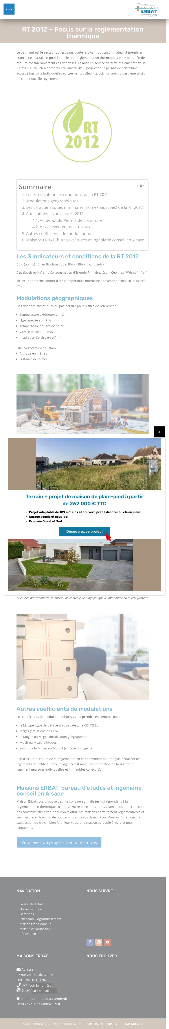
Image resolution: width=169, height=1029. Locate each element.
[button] (9, 9)
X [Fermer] (159, 432)
